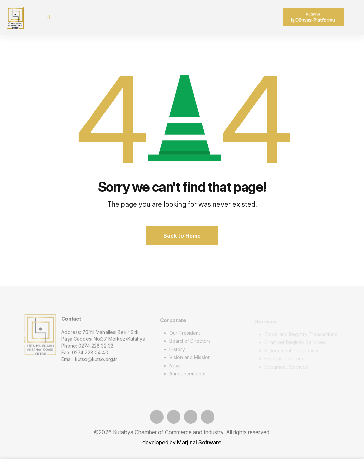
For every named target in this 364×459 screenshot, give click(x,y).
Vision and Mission (190, 358)
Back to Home (182, 235)
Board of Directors (190, 342)
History (177, 350)
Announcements (187, 375)
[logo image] (40, 335)
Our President (184, 334)
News (175, 367)
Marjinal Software (199, 442)
